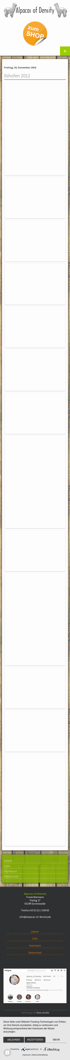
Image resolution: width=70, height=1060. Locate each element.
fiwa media (42, 1012)
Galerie (8, 861)
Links (7, 866)
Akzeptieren (35, 1039)
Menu (65, 51)
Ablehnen (13, 1039)
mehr (56, 1039)
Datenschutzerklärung (40, 1055)
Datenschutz (11, 876)
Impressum (10, 871)
